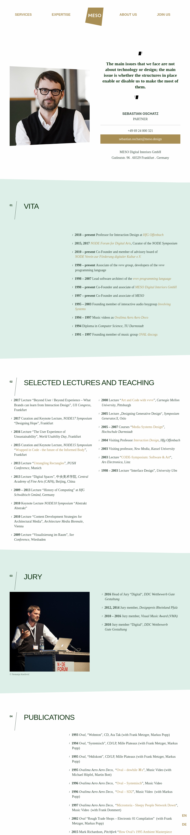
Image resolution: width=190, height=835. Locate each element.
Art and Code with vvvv (137, 400)
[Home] (94, 17)
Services (23, 14)
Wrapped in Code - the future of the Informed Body (50, 450)
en (184, 815)
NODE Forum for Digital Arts (111, 243)
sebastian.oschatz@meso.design (140, 139)
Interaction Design (146, 440)
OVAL (143, 334)
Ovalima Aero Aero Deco (131, 317)
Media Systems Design (147, 427)
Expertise (61, 14)
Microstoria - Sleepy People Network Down (146, 805)
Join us (163, 14)
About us (128, 14)
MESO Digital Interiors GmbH (156, 287)
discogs (153, 334)
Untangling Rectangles (49, 463)
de (184, 824)
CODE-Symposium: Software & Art (145, 457)
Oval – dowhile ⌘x (130, 770)
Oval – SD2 (124, 792)
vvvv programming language (152, 278)
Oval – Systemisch (129, 783)
